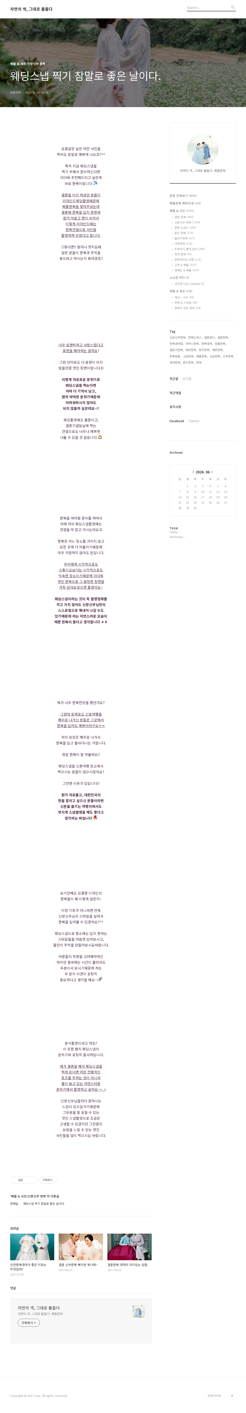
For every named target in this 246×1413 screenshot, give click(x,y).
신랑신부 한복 (187, 222)
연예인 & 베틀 (186, 270)
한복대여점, (177, 343)
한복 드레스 (185, 228)
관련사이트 (214, 1395)
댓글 (13, 1288)
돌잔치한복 (184, 238)
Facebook (177, 421)
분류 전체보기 (183, 195)
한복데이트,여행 (187, 259)
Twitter (194, 421)
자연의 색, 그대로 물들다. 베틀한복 (40, 1313)
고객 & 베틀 (185, 265)
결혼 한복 (183, 217)
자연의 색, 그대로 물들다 (31, 9)
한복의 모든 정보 (187, 308)
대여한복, (175, 362)
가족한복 (183, 243)
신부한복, (228, 356)
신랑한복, (215, 356)
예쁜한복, (218, 350)
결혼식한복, (177, 350)
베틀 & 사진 (182, 210)
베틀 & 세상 (181, 291)
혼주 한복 (183, 233)
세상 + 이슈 (184, 297)
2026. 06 (203, 472)
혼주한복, (204, 350)
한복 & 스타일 (185, 302)
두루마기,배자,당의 (189, 249)
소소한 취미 (179, 277)
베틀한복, (202, 356)
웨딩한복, (191, 350)
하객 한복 (183, 254)
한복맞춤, (175, 356)
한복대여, (207, 343)
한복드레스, (195, 337)
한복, (199, 362)
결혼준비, (210, 337)
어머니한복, (193, 343)
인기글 (187, 378)
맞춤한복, (220, 343)
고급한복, (188, 356)
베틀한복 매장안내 (185, 203)
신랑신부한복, (178, 337)
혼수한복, (188, 362)
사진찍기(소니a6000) (189, 284)
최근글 (174, 378)
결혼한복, (223, 337)
